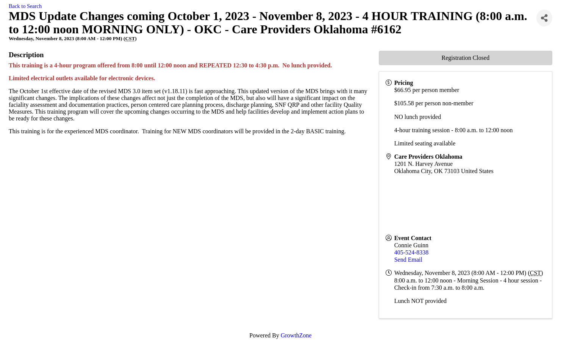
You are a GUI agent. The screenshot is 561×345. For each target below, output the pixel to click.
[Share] (544, 18)
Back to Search (25, 6)
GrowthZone (296, 335)
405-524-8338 (411, 252)
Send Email (408, 259)
